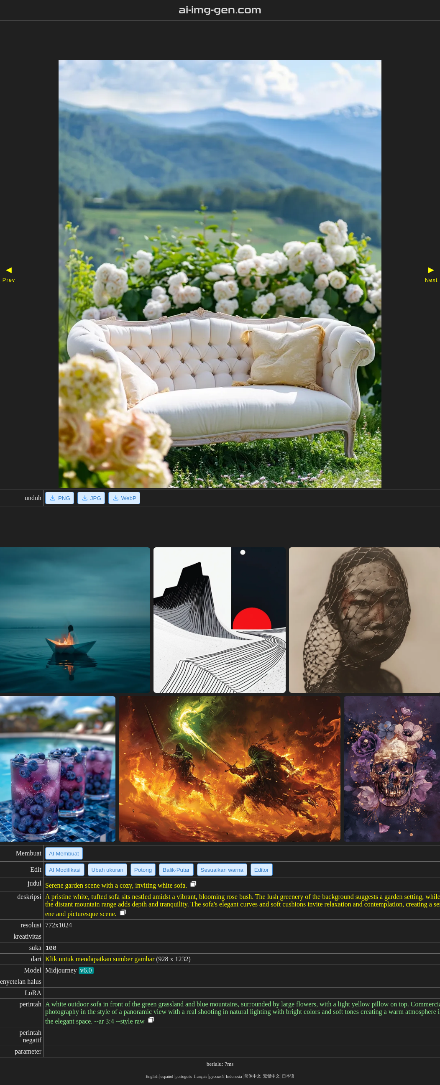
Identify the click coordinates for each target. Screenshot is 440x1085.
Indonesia (234, 1076)
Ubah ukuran (107, 870)
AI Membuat (64, 853)
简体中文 (252, 1076)
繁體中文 (271, 1076)
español (167, 1076)
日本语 (288, 1076)
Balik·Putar (176, 870)
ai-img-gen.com (220, 10)
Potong (143, 870)
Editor (261, 870)
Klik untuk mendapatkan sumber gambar (99, 958)
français (200, 1076)
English (152, 1076)
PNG (59, 498)
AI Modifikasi (65, 870)
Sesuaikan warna (222, 870)
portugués (183, 1076)
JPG (91, 498)
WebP (124, 498)
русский (217, 1076)
